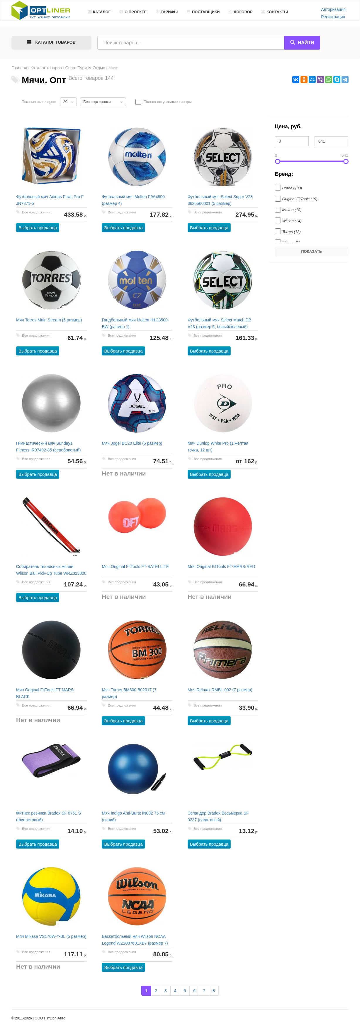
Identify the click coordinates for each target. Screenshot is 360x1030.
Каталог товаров (46, 67)
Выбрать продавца (37, 227)
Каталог (99, 12)
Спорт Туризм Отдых (85, 67)
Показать (311, 251)
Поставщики (203, 12)
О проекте (133, 12)
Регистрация (333, 16)
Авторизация (333, 9)
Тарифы (166, 12)
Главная (19, 67)
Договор (240, 12)
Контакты (274, 12)
